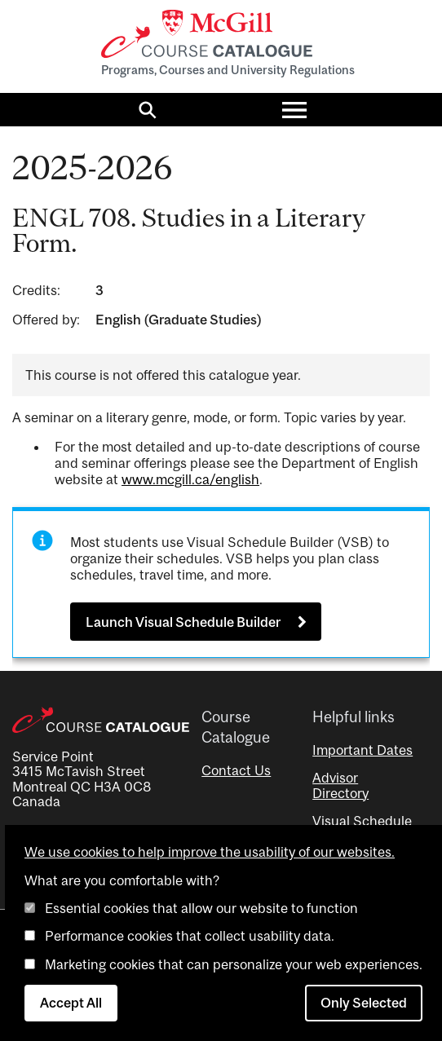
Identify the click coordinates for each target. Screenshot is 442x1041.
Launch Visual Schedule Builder (183, 622)
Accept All (71, 1003)
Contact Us (236, 770)
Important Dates (362, 750)
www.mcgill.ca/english (190, 479)
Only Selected (363, 1003)
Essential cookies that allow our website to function (201, 908)
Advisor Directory (340, 785)
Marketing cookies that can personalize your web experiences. (233, 964)
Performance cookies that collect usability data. (189, 936)
